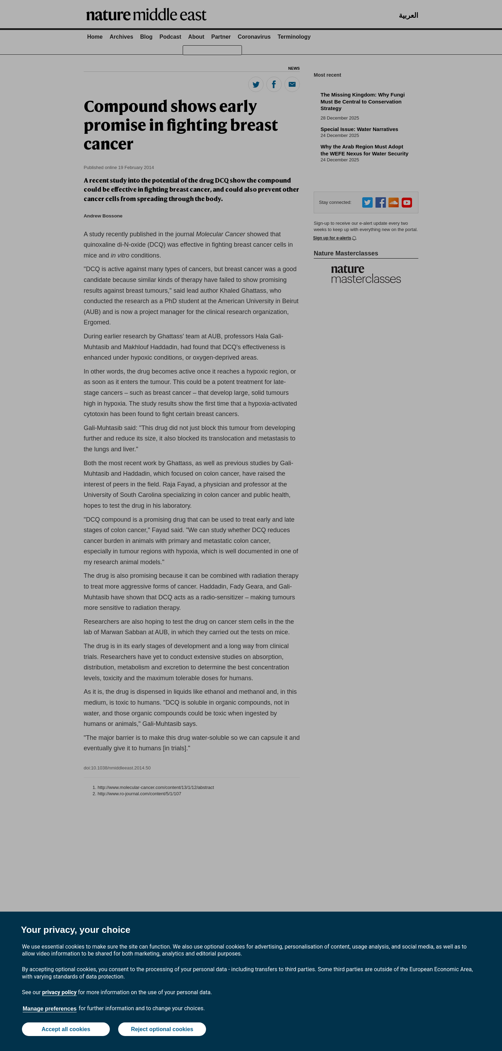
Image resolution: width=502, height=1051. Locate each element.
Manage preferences (50, 1009)
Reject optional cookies (162, 1029)
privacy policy (59, 992)
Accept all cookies (65, 1029)
